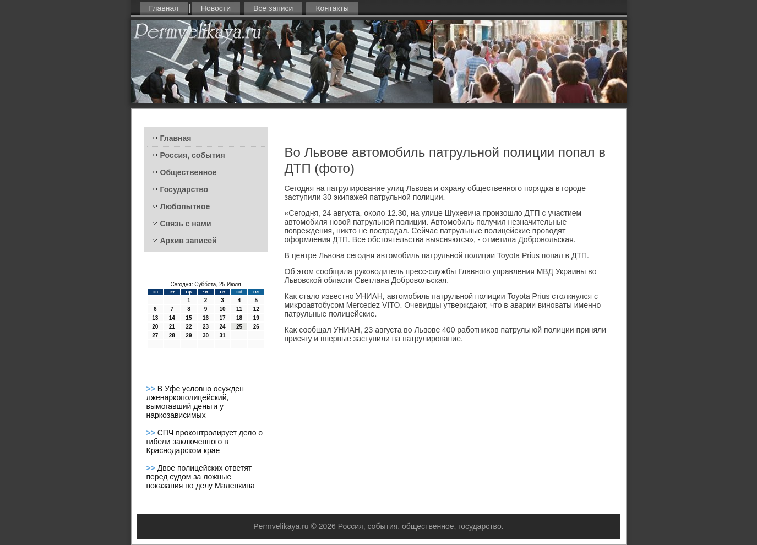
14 (172, 318)
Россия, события (192, 155)
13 (155, 318)
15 (189, 318)
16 (206, 318)
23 (206, 327)
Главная (163, 8)
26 (256, 327)
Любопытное (185, 206)
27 (155, 336)
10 (222, 309)
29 (189, 336)
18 (239, 318)
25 (239, 327)
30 (206, 336)
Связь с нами (185, 223)
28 (172, 336)
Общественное (188, 172)
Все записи (273, 8)
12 (256, 309)
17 (222, 318)
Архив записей (188, 240)
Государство (184, 189)
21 (172, 327)
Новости (216, 8)
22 (189, 327)
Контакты (331, 8)
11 (239, 309)
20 (155, 327)
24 (222, 327)
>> (151, 388)
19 (256, 318)
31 (222, 336)
